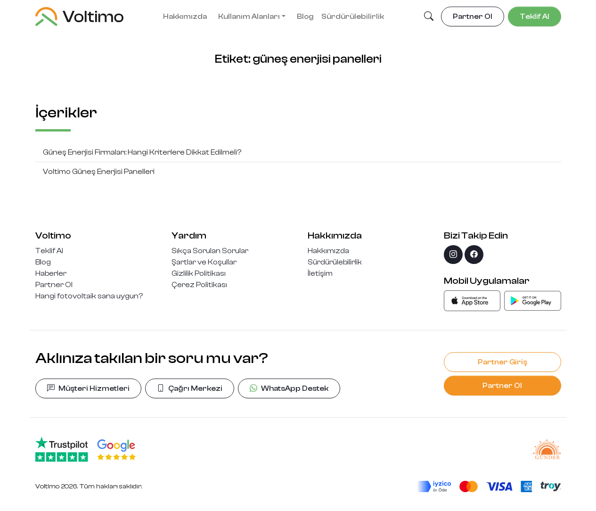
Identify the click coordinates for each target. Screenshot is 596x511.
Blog (305, 16)
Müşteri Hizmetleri (88, 388)
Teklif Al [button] (534, 16)
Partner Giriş (502, 362)
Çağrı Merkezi (189, 388)
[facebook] (474, 254)
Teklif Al (49, 251)
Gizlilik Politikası (198, 273)
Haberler (50, 273)
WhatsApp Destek (289, 388)
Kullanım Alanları (249, 16)
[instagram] (453, 254)
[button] (428, 17)
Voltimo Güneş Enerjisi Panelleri (99, 171)
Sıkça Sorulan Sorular (209, 251)
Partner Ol (54, 284)
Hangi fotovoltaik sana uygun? (89, 296)
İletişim (320, 273)
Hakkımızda (185, 16)
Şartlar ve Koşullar (204, 262)
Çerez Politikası (199, 284)
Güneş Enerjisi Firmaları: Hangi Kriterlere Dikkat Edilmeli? (142, 152)
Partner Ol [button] (472, 16)
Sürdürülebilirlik (352, 16)
